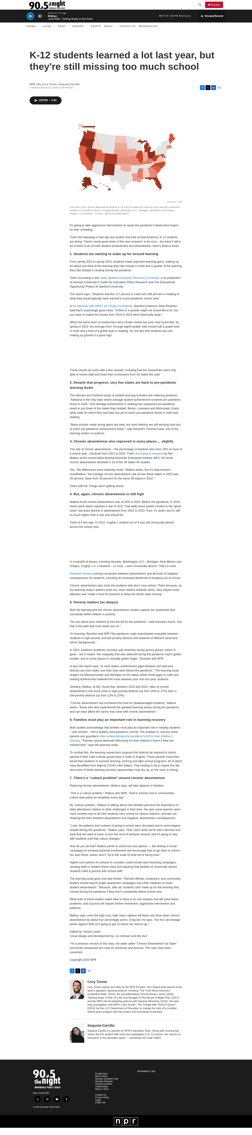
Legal (98, 1107)
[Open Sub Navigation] (38, 33)
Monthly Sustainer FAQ (106, 1086)
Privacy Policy (102, 1104)
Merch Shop (101, 1083)
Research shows (80, 580)
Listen (47, 33)
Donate (217, 8)
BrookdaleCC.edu (146, 1078)
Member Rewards (104, 1088)
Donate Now (101, 1081)
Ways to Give (101, 1096)
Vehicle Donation (103, 1091)
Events (96, 33)
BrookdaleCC (148, 33)
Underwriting (101, 1094)
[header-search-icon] (201, 8)
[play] (30, 23)
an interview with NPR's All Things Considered (102, 313)
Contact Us (128, 33)
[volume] (40, 23)
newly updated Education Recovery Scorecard (129, 285)
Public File (100, 1110)
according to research (149, 460)
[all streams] (212, 23)
